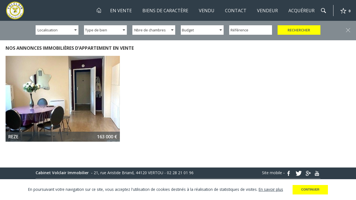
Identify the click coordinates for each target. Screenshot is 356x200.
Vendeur (267, 11)
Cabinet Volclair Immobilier (63, 172)
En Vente (121, 11)
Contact (235, 11)
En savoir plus (271, 189)
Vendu (206, 11)
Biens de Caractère (165, 11)
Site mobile (272, 172)
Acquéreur (301, 11)
